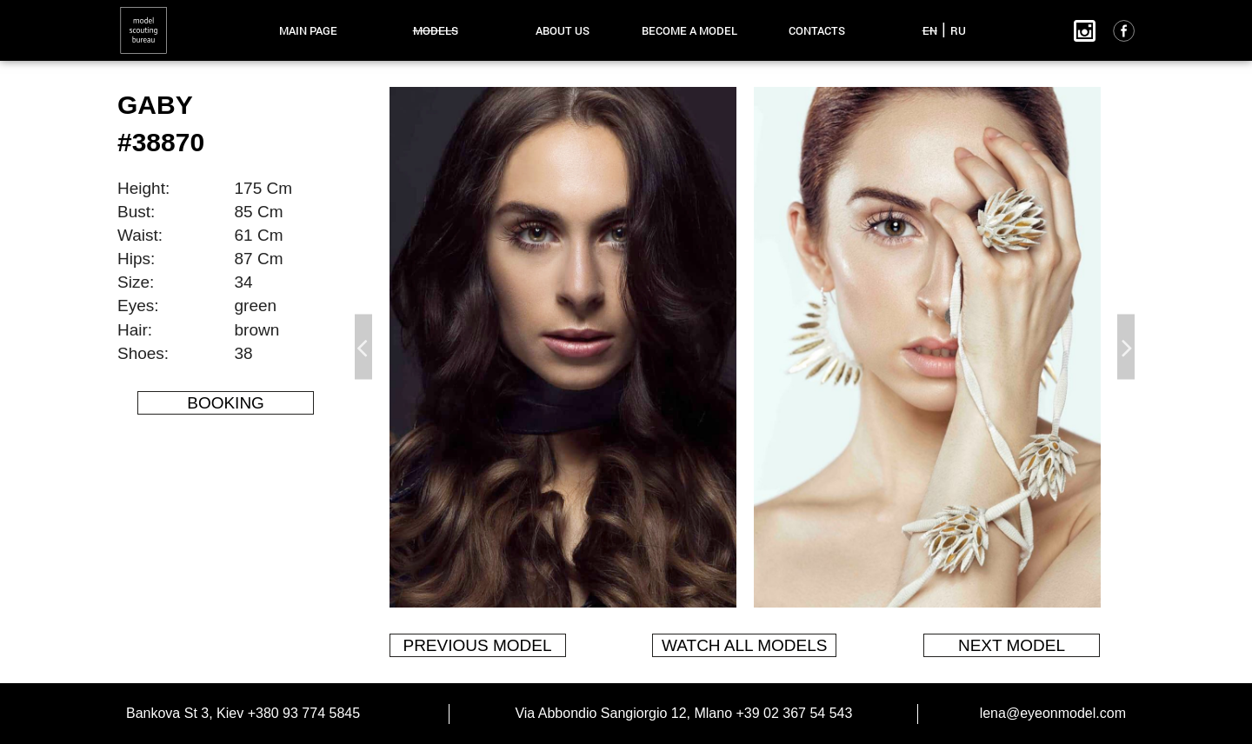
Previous (363, 347)
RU (958, 30)
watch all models (744, 645)
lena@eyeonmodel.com (1053, 713)
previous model (477, 645)
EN (929, 30)
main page (308, 30)
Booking (225, 403)
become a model (689, 30)
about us (562, 30)
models (435, 30)
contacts (817, 30)
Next (1126, 347)
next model (1011, 645)
